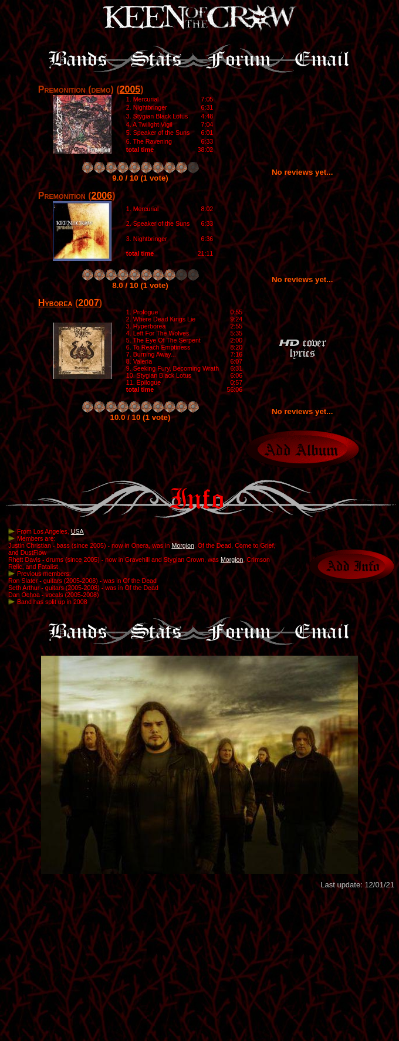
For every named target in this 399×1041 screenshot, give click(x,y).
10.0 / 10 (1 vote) (140, 417)
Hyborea (55, 303)
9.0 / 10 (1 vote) (140, 178)
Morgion (182, 545)
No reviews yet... (302, 172)
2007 (88, 303)
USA (77, 531)
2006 (102, 196)
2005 (130, 89)
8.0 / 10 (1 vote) (140, 285)
